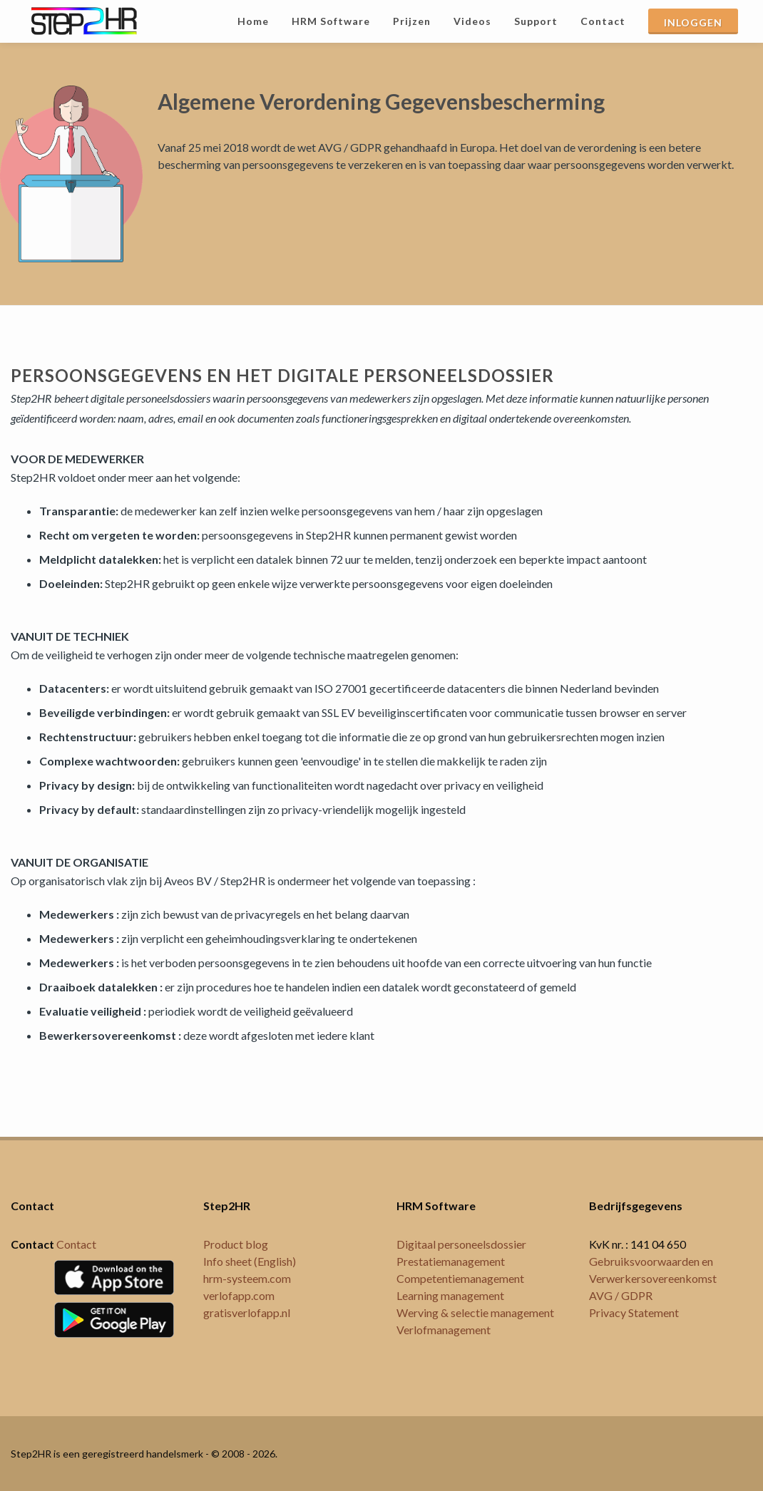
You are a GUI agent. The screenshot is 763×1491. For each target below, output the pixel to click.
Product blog (235, 1244)
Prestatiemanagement (450, 1261)
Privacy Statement (634, 1312)
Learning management (450, 1295)
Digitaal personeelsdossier (461, 1244)
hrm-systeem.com (247, 1278)
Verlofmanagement (443, 1329)
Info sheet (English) (249, 1261)
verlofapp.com (239, 1295)
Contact (76, 1244)
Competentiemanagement (460, 1278)
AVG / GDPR (620, 1295)
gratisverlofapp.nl (246, 1312)
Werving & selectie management (475, 1312)
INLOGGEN (693, 22)
